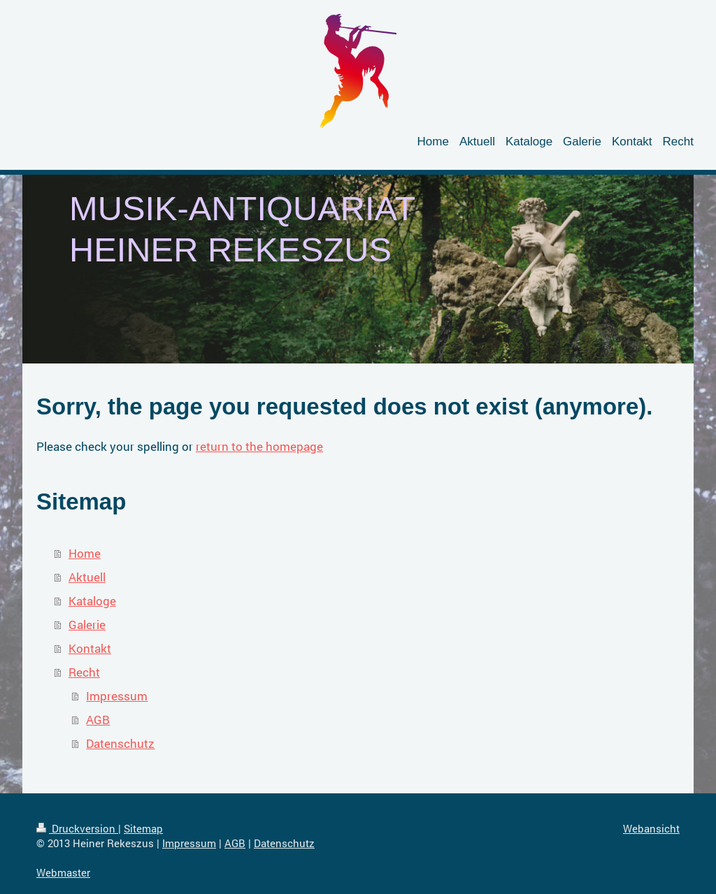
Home (85, 553)
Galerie (87, 625)
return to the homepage (259, 446)
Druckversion (77, 828)
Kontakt (90, 648)
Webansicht (651, 828)
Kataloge (92, 601)
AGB (98, 720)
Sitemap (143, 828)
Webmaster (63, 872)
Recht (84, 672)
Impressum (117, 696)
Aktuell (87, 577)
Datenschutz (120, 743)
